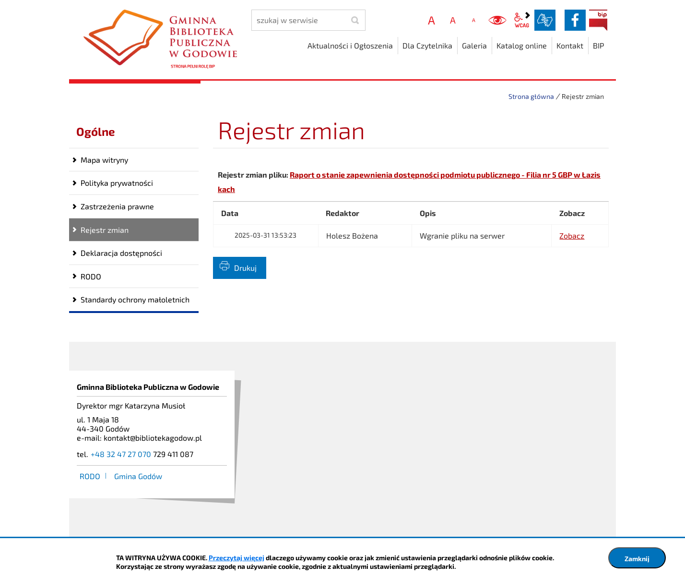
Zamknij (637, 558)
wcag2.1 (521, 20)
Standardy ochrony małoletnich (135, 299)
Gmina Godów (138, 476)
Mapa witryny (104, 159)
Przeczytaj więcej (236, 558)
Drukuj (245, 267)
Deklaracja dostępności (121, 252)
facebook (575, 20)
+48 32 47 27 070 (121, 453)
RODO (91, 276)
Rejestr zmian (105, 229)
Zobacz (571, 235)
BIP (598, 20)
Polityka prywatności (117, 182)
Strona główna (531, 96)
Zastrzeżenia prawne (117, 206)
